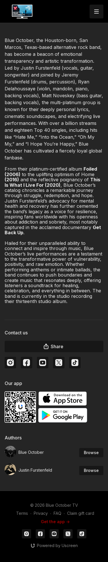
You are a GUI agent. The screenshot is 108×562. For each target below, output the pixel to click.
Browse (91, 452)
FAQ (57, 513)
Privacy (41, 513)
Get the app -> (55, 521)
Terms (22, 513)
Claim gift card (80, 513)
